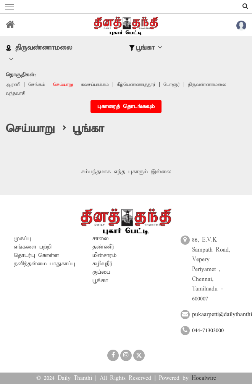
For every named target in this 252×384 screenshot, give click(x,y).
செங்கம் (36, 84)
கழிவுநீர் (102, 264)
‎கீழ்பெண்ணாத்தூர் (136, 84)
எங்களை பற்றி (33, 247)
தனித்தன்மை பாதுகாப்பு (44, 264)
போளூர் (171, 84)
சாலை (100, 239)
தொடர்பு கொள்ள (36, 255)
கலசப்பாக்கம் (95, 84)
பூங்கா (100, 281)
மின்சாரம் (104, 255)
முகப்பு (22, 239)
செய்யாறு (63, 84)
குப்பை (101, 272)
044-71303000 (208, 330)
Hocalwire (204, 378)
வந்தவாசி (15, 93)
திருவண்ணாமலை (207, 84)
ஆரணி (13, 84)
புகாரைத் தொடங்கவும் (126, 106)
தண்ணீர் (103, 247)
